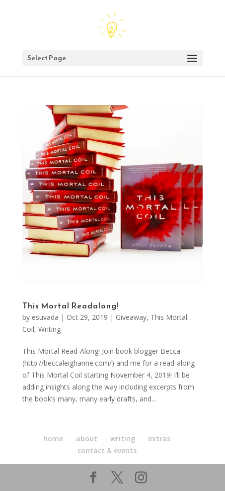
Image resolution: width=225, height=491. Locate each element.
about (86, 438)
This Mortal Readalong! (70, 305)
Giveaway (131, 317)
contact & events (107, 450)
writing (122, 438)
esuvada (45, 317)
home (53, 438)
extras (159, 438)
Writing (49, 329)
